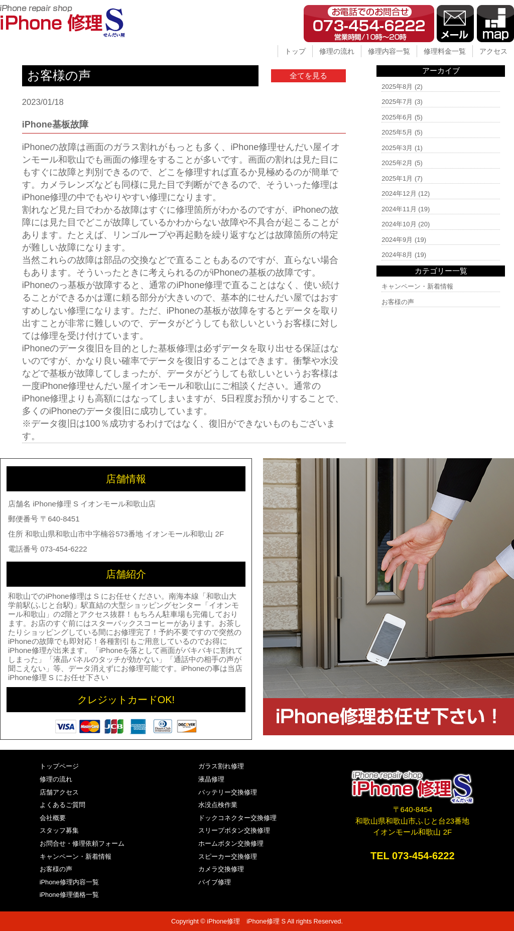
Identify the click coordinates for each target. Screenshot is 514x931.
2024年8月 (397, 254)
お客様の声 (397, 302)
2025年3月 (397, 148)
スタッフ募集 (59, 830)
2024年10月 (398, 224)
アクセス (493, 51)
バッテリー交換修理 (227, 792)
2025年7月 (397, 101)
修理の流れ (336, 51)
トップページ (59, 766)
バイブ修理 (214, 882)
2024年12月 (398, 193)
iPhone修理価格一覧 (69, 894)
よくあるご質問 (62, 805)
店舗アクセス (59, 792)
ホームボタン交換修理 (231, 843)
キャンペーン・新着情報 (417, 286)
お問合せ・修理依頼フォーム (82, 843)
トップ (295, 51)
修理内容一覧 (389, 51)
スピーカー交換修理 (227, 856)
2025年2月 (397, 163)
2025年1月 (397, 178)
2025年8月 (397, 86)
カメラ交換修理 (221, 869)
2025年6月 (397, 117)
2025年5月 (397, 132)
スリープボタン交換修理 (234, 830)
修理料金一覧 (445, 51)
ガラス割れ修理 (221, 766)
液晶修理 (211, 779)
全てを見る (308, 75)
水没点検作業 (217, 805)
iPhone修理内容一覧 (69, 882)
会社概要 (53, 818)
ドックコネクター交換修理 (237, 818)
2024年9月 (397, 239)
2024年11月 (398, 209)
